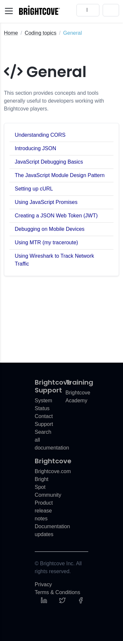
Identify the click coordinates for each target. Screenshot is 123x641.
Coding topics (40, 33)
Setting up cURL (34, 188)
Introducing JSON (35, 148)
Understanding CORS (40, 135)
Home (11, 33)
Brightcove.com (53, 471)
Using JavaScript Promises (46, 202)
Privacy (43, 584)
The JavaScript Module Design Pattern (60, 175)
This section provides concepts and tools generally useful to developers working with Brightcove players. (54, 100)
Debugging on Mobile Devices (50, 229)
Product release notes (44, 510)
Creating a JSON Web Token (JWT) (56, 215)
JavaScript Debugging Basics (49, 162)
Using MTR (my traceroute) (46, 242)
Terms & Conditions (57, 592)
